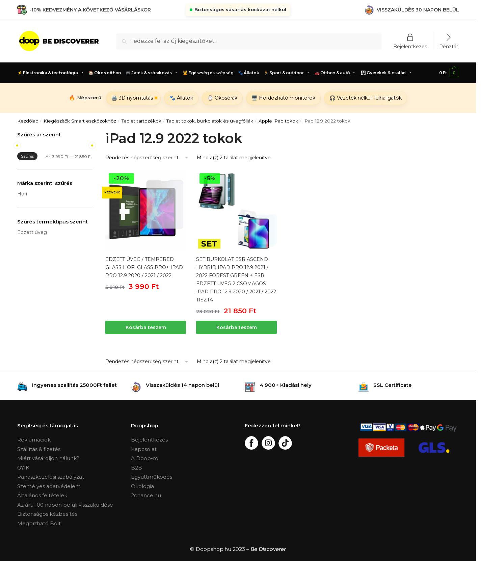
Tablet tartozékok (141, 121)
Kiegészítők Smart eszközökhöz (80, 121)
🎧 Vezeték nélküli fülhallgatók (365, 98)
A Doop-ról (145, 458)
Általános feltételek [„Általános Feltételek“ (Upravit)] (42, 495)
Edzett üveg (32, 232)
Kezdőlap (27, 121)
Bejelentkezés (149, 439)
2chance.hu (146, 495)
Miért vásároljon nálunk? (48, 458)
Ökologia (142, 486)
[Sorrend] (147, 158)
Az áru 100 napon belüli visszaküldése (65, 505)
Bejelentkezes (410, 46)
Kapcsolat (144, 449)
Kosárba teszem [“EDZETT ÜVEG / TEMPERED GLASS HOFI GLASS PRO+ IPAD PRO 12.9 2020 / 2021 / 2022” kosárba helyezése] (146, 327)
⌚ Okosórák (222, 98)
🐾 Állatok (181, 98)
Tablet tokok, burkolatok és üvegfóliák (209, 121)
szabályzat (70, 477)
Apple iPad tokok (278, 121)
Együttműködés (151, 477)
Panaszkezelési (37, 477)
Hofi (22, 194)
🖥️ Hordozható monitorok (283, 98)
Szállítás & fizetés (38, 449)
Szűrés (27, 156)
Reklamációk (34, 439)
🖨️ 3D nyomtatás (132, 98)
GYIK (23, 467)
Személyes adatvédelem (49, 486)
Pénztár (448, 46)
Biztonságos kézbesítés (47, 514)
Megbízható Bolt (39, 523)
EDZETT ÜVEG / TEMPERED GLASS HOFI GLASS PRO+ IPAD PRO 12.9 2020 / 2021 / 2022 (144, 267)
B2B (136, 467)
